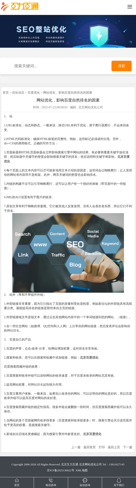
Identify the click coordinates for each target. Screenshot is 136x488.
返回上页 (114, 447)
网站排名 (13, 330)
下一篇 (127, 447)
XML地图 (82, 470)
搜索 (121, 66)
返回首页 (89, 447)
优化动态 (18, 92)
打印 (102, 447)
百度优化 (34, 92)
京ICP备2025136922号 (60, 470)
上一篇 (76, 447)
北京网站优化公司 (90, 464)
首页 (6, 92)
